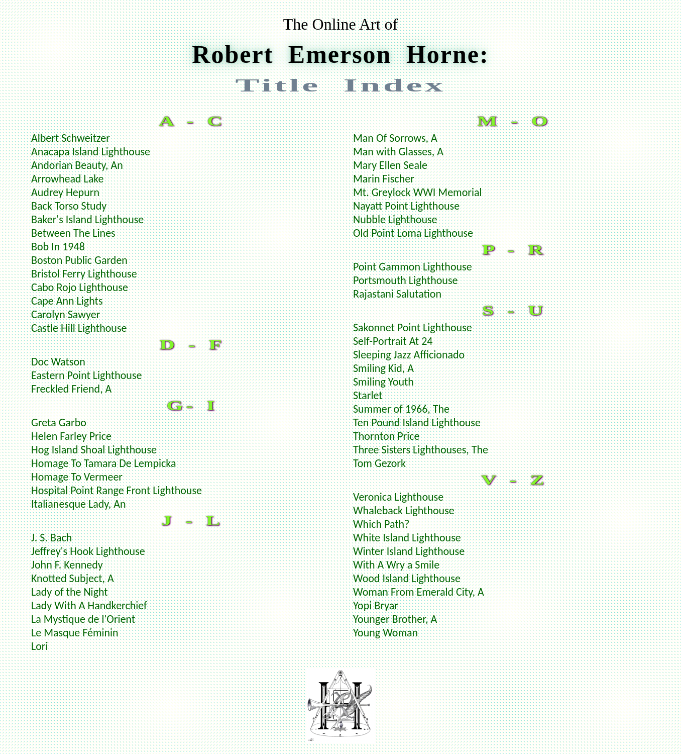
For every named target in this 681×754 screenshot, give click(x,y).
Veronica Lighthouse (398, 497)
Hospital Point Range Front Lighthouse (116, 490)
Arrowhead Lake (67, 178)
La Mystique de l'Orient (83, 619)
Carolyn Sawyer (65, 314)
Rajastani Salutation (397, 294)
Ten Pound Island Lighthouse (417, 422)
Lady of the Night (69, 592)
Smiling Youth (383, 382)
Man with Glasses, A (398, 151)
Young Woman (385, 632)
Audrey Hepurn (65, 192)
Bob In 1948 (58, 246)
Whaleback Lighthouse (404, 510)
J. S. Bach (51, 537)
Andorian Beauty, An (77, 165)
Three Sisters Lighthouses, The (420, 449)
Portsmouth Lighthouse (405, 280)
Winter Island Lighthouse (409, 551)
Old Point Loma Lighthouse (413, 233)
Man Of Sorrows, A (395, 138)
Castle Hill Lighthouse (79, 328)
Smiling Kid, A (383, 368)
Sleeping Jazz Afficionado (409, 354)
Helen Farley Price (71, 436)
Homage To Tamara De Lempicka (103, 463)
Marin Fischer (383, 178)
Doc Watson (58, 361)
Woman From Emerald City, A (418, 592)
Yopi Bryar (375, 605)
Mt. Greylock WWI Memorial (417, 192)
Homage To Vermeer (77, 477)
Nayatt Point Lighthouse (406, 206)
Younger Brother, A (395, 619)
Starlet (368, 395)
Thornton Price (386, 436)
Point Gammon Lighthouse (412, 266)
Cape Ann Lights (67, 301)
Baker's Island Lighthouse (87, 219)
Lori (39, 646)
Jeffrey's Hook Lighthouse (88, 551)
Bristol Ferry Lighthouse (84, 273)
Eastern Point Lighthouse (86, 375)
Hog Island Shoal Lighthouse (94, 449)
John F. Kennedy (67, 565)
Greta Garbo (58, 422)
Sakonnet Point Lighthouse (412, 327)
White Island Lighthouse (407, 537)
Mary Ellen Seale (390, 165)
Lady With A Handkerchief (89, 605)
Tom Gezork (379, 463)
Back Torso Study (68, 206)
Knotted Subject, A (72, 578)
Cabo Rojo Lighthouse (79, 287)
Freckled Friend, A (71, 389)
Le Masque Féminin (75, 632)
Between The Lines (73, 233)
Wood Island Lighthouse (407, 578)
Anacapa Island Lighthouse (90, 151)
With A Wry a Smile (396, 565)
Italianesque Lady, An (78, 504)
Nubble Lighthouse (395, 219)
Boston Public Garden (79, 260)
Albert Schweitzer (70, 138)
